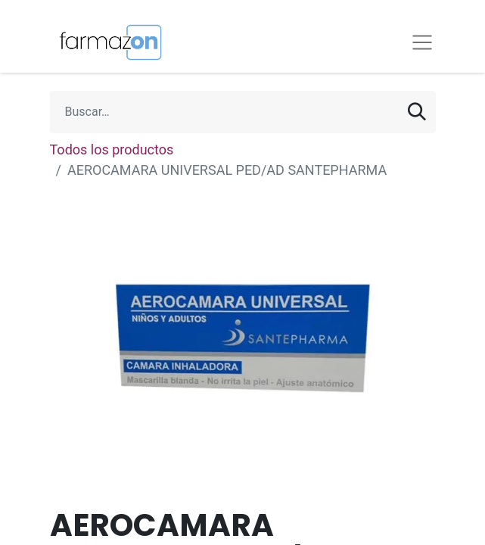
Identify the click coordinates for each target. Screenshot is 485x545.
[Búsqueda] (417, 112)
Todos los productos (112, 149)
